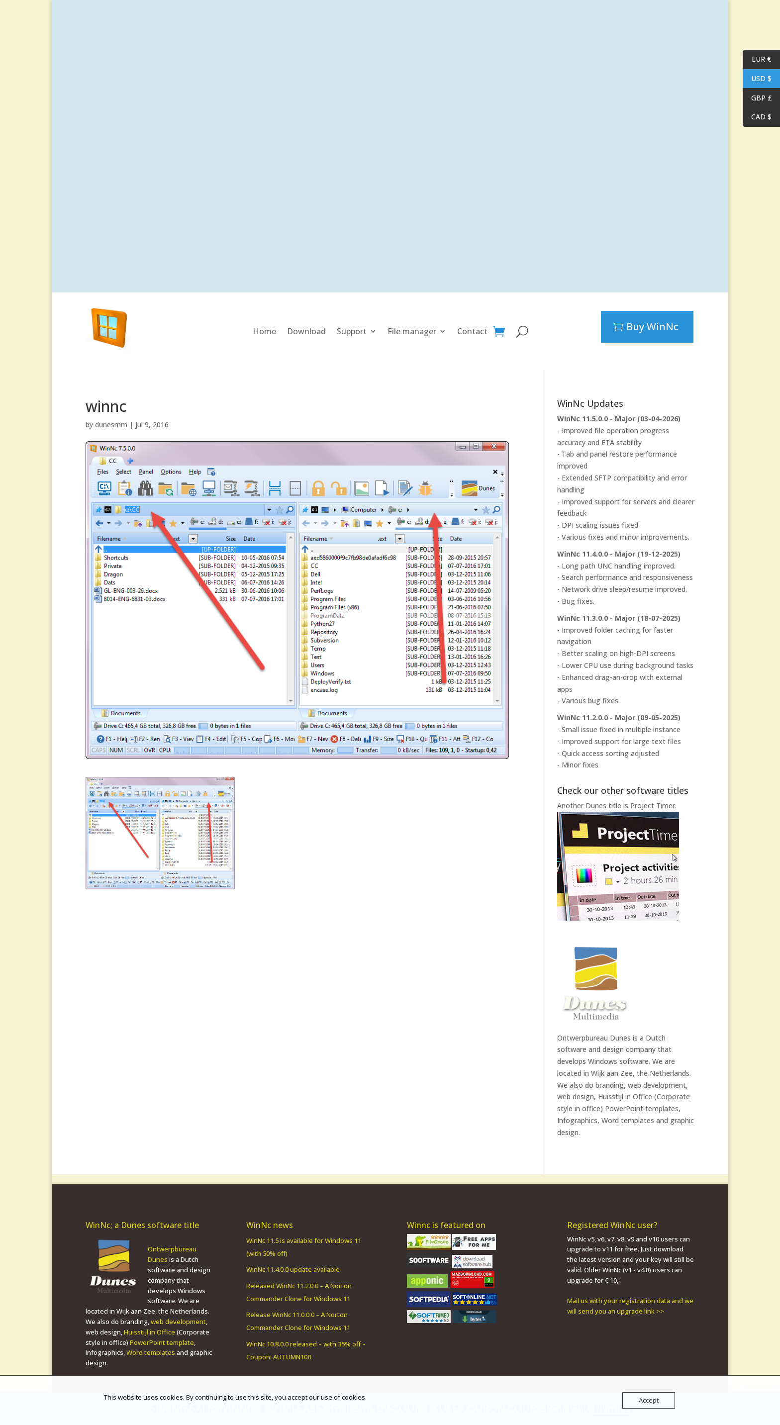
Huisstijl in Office (625, 1096)
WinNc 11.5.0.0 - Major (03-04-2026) (619, 418)
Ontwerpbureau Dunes (594, 1038)
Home (264, 331)
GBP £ (757, 98)
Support (352, 331)
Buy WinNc (652, 326)
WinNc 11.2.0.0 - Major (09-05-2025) (619, 717)
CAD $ (757, 117)
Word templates (627, 1120)
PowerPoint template (162, 1332)
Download (306, 331)
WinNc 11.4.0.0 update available (293, 1259)
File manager (412, 331)
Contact (472, 331)
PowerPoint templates (642, 1108)
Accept (649, 1400)
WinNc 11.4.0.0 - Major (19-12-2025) (619, 554)
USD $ (757, 79)
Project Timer (652, 805)
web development (178, 1311)
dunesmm (111, 424)
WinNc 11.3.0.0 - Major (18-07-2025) (619, 618)
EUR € (757, 59)
